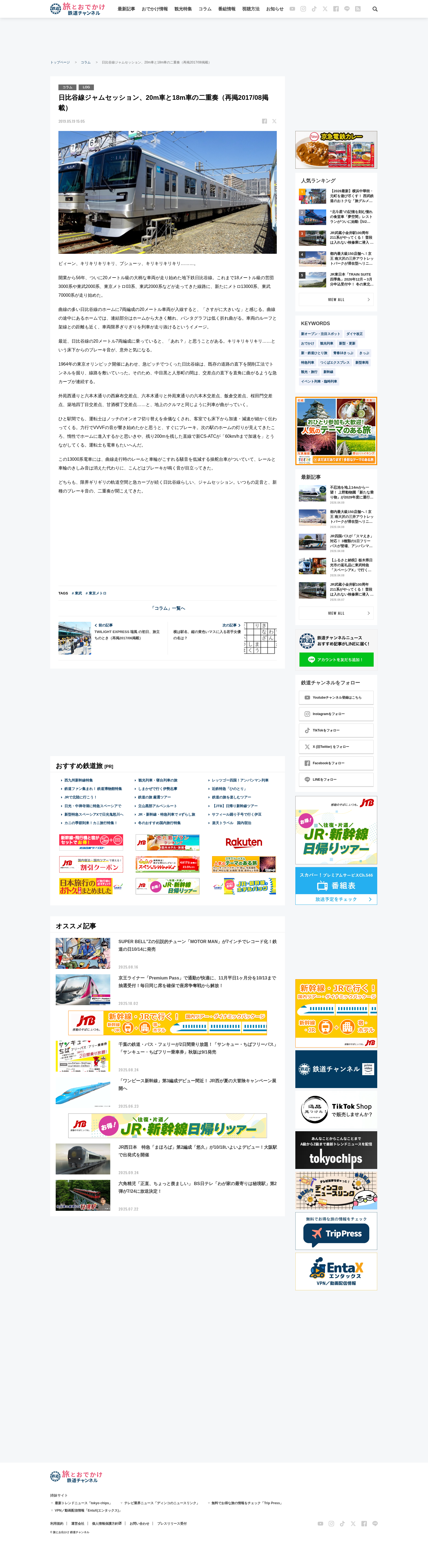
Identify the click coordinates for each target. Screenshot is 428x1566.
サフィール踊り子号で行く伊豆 (236, 814)
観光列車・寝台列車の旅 (157, 780)
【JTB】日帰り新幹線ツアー (235, 806)
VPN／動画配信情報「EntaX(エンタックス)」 (88, 1510)
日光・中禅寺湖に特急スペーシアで (92, 806)
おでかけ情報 (155, 9)
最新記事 (126, 9)
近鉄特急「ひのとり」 (229, 789)
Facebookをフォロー (324, 763)
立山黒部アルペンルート (157, 806)
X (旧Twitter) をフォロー (327, 747)
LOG (86, 87)
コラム (205, 9)
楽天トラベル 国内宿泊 (231, 823)
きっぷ (364, 353)
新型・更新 (347, 343)
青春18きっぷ (343, 353)
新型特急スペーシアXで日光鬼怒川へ (94, 814)
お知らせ (275, 9)
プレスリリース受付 (172, 1524)
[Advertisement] (214, 38)
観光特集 (183, 9)
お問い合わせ (139, 1524)
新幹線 (328, 372)
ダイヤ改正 (354, 334)
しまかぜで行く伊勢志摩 (157, 789)
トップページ (60, 62)
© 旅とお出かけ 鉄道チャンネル (69, 1532)
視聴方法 (251, 9)
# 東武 (77, 593)
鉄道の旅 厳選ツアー (154, 797)
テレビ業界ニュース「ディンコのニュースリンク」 (162, 1503)
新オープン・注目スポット (320, 334)
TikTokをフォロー (322, 730)
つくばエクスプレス (335, 362)
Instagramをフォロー (325, 714)
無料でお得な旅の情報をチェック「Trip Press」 (247, 1503)
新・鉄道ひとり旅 (314, 353)
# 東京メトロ (96, 593)
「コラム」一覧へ (167, 608)
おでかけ (307, 343)
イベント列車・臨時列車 (319, 381)
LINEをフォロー (321, 779)
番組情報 (227, 9)
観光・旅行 (309, 372)
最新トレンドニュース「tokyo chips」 (83, 1503)
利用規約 (56, 1524)
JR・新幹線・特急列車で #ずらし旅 (166, 814)
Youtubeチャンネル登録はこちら (333, 697)
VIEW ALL (336, 299)
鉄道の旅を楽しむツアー (231, 797)
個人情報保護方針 (105, 1524)
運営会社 (77, 1524)
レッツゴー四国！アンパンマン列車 (240, 780)
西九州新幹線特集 (78, 780)
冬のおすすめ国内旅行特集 (159, 823)
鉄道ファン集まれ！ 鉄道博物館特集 (93, 789)
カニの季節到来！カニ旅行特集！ (91, 823)
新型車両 (361, 362)
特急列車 (307, 362)
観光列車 (326, 343)
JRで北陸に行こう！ (80, 797)
